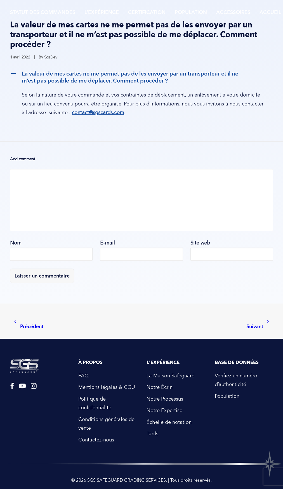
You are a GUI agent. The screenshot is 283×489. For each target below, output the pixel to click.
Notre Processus (165, 399)
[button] (141, 77)
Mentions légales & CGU (106, 387)
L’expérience (101, 12)
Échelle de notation (169, 422)
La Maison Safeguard (171, 375)
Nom (16, 242)
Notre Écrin (160, 387)
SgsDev (50, 57)
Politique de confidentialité (94, 404)
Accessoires (233, 12)
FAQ (83, 375)
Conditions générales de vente (106, 424)
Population (191, 12)
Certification (147, 12)
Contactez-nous (96, 439)
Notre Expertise (164, 410)
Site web (200, 242)
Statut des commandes (42, 12)
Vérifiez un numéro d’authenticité (236, 380)
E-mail (107, 242)
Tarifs (152, 433)
